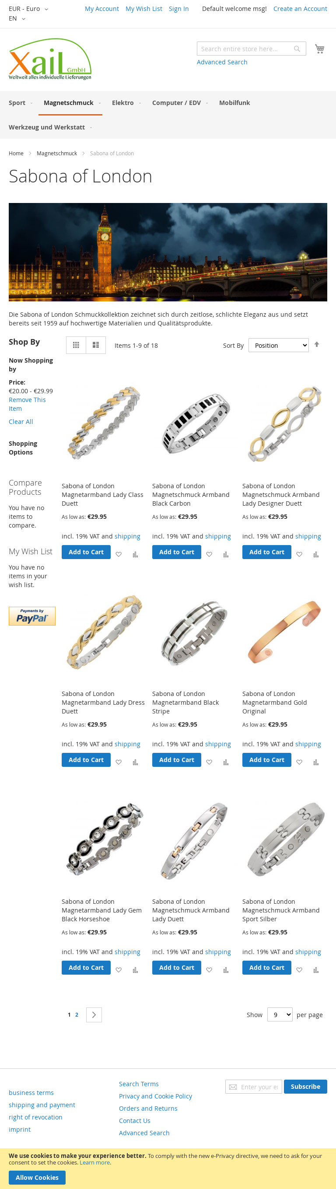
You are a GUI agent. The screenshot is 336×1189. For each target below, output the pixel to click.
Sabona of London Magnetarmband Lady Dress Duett (103, 702)
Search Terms (139, 1084)
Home (16, 153)
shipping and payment (42, 1105)
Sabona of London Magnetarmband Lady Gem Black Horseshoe (102, 910)
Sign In (179, 8)
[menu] (168, 115)
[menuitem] (19, 102)
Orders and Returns (148, 1108)
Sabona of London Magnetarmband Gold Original (274, 702)
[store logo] (50, 59)
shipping (127, 536)
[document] (168, 1169)
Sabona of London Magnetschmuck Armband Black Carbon (191, 494)
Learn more (95, 1162)
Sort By (233, 345)
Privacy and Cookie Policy (155, 1096)
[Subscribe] (305, 1087)
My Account (102, 8)
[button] (30, 9)
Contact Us (134, 1120)
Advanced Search (222, 62)
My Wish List (144, 8)
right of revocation (36, 1117)
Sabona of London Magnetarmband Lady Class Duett (103, 494)
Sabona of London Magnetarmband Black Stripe (185, 702)
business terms (31, 1092)
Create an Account (300, 8)
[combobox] (251, 49)
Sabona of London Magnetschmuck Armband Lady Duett (191, 910)
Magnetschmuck (57, 153)
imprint (20, 1129)
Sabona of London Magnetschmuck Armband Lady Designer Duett (281, 494)
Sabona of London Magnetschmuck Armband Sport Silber (281, 910)
